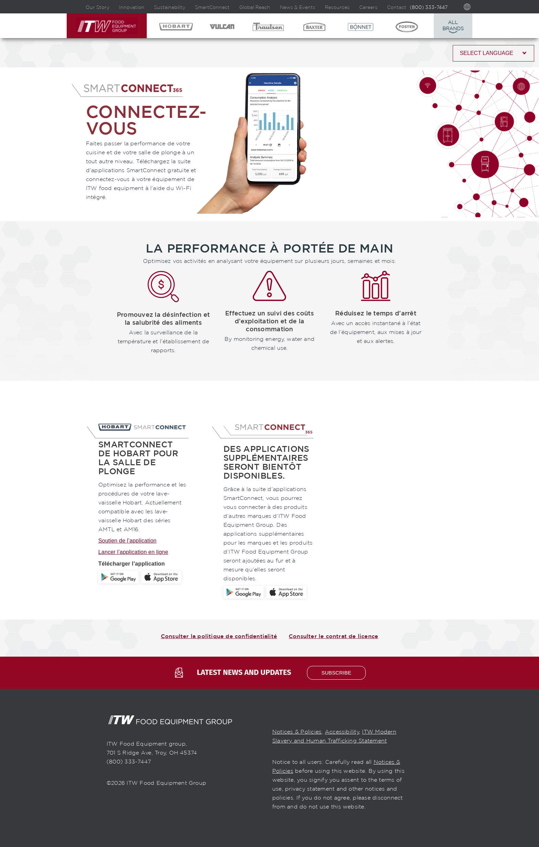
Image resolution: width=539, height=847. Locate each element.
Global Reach (254, 7)
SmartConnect (212, 7)
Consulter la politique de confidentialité (219, 636)
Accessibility (342, 731)
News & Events (297, 7)
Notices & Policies (296, 731)
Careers (368, 7)
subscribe (336, 673)
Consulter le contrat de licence (333, 636)
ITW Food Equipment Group (107, 25)
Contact (396, 7)
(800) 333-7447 (429, 7)
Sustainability (169, 7)
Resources (337, 7)
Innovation (131, 7)
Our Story (97, 7)
